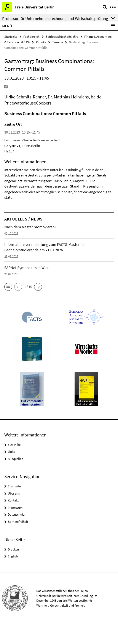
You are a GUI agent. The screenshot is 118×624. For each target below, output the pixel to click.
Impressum (15, 507)
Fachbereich (31, 36)
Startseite (10, 36)
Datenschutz (16, 514)
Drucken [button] (13, 549)
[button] (8, 287)
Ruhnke (41, 42)
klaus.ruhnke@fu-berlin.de (79, 169)
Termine (57, 42)
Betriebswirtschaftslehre (62, 36)
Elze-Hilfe (14, 445)
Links (11, 451)
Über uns (14, 493)
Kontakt (13, 500)
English (13, 556)
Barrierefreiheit (18, 521)
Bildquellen (15, 459)
